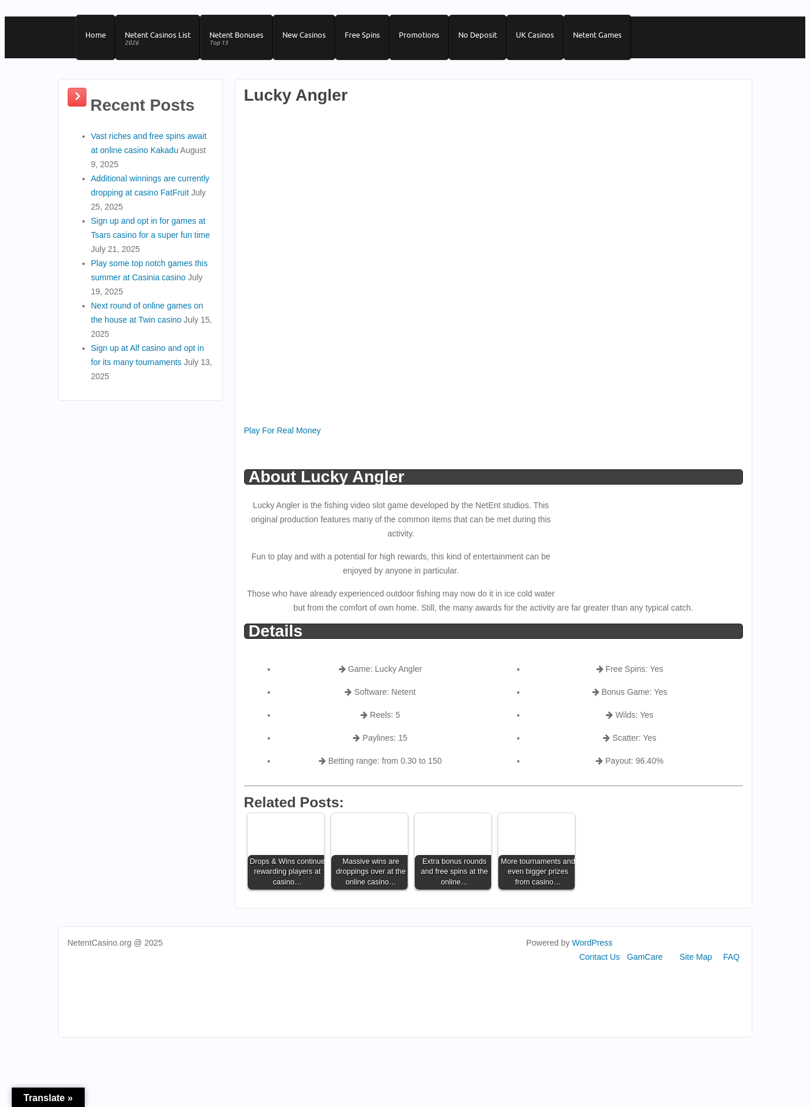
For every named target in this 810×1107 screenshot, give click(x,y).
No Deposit (477, 35)
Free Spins (362, 35)
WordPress (592, 942)
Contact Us (599, 957)
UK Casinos (535, 35)
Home (95, 35)
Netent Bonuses (236, 39)
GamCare (645, 957)
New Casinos (304, 35)
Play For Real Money (282, 430)
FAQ (731, 957)
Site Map (695, 957)
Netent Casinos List (158, 39)
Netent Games (597, 35)
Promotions (419, 35)
